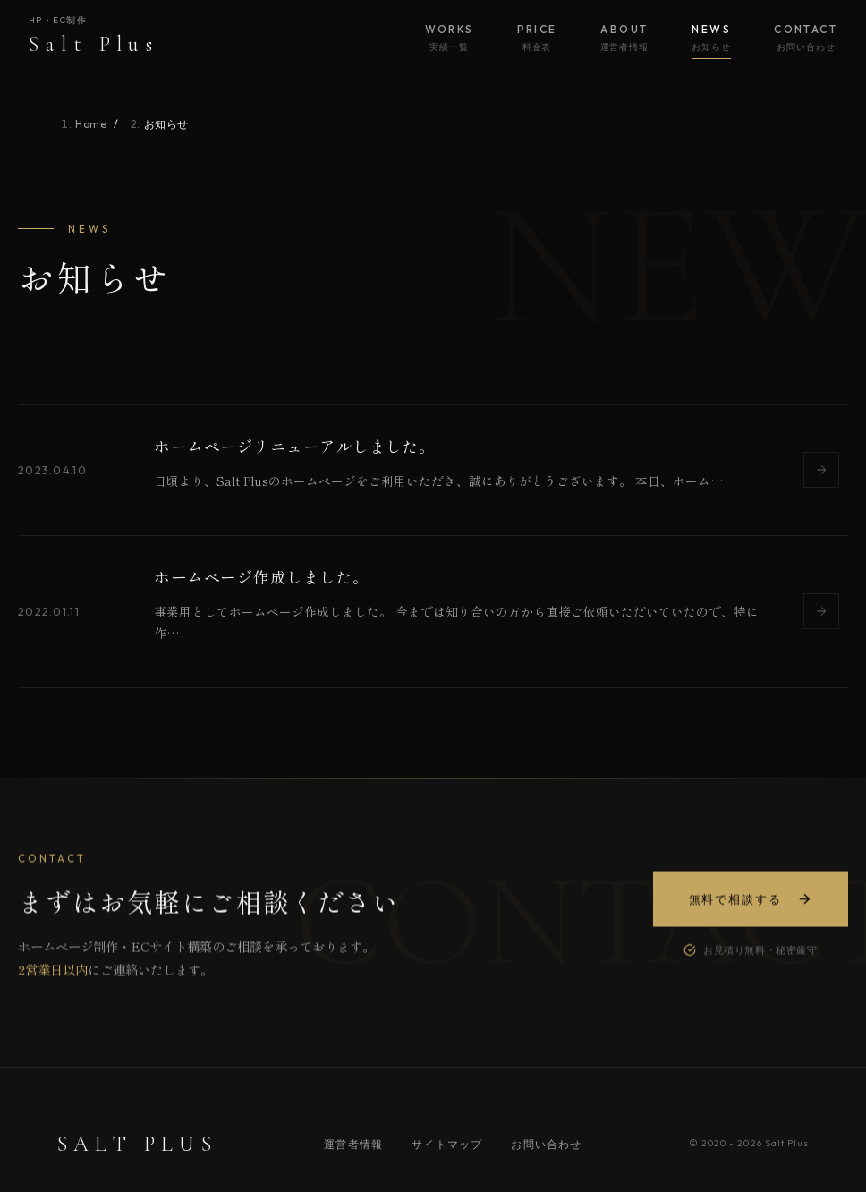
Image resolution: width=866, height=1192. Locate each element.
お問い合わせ (546, 1144)
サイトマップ (447, 1144)
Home (90, 124)
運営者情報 (353, 1144)
